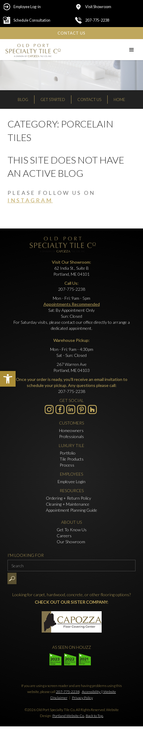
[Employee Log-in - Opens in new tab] (36, 7)
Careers (64, 535)
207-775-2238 (67, 691)
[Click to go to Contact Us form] (71, 33)
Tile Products (72, 458)
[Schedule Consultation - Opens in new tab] (36, 20)
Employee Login (71, 481)
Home (119, 99)
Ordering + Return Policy (68, 498)
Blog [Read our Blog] (23, 99)
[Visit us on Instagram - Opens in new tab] (49, 409)
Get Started (52, 99)
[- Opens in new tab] (81, 409)
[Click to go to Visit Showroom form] (107, 7)
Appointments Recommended (71, 304)
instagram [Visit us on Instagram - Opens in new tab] (30, 200)
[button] (8, 379)
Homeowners (71, 430)
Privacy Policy (82, 697)
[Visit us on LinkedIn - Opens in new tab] (70, 409)
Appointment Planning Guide (71, 510)
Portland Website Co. (68, 715)
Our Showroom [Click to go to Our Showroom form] (71, 541)
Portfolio (68, 452)
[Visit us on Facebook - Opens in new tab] (59, 409)
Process (67, 465)
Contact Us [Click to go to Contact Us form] (89, 99)
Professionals (71, 436)
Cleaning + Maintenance (67, 504)
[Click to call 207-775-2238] (107, 20)
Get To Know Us (72, 529)
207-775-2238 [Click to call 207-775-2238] (71, 289)
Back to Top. (94, 715)
